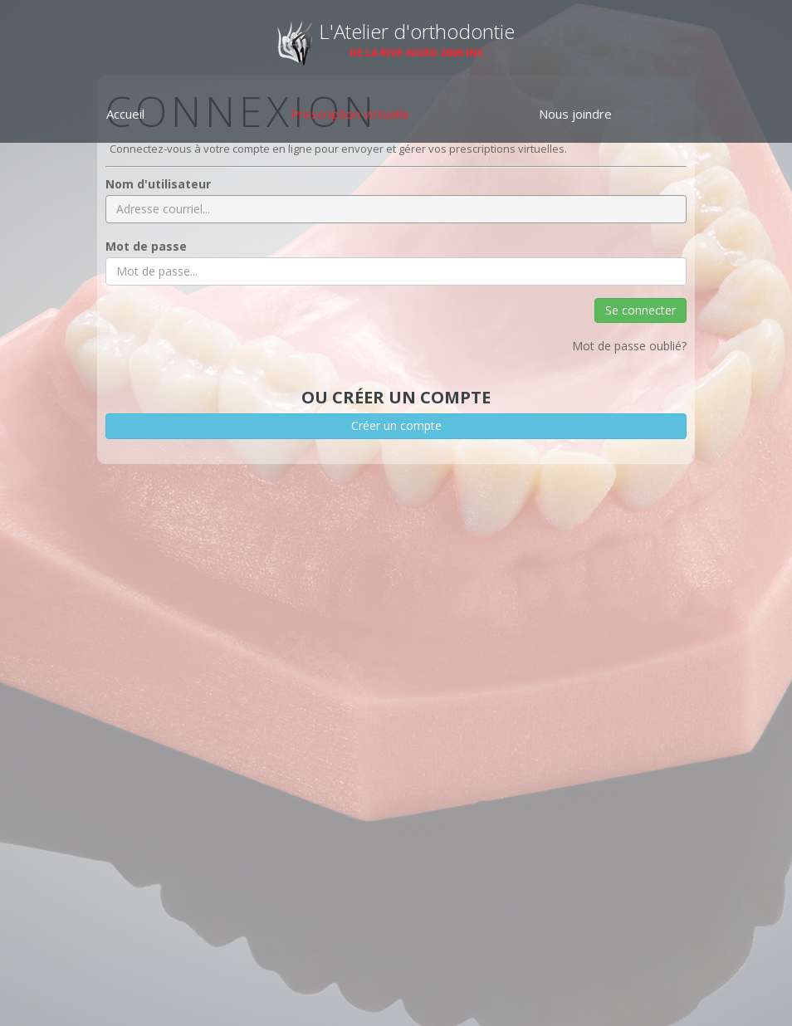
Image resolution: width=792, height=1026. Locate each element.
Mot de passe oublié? (629, 346)
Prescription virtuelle (350, 113)
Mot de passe (146, 246)
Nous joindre (575, 113)
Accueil (125, 113)
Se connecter (640, 310)
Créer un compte (396, 425)
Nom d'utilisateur (158, 184)
